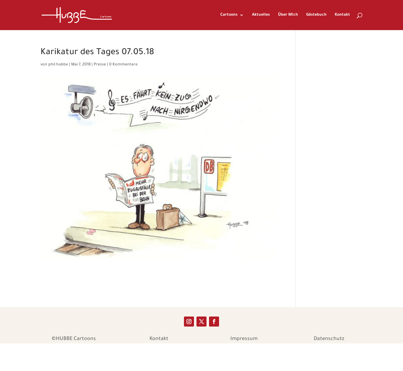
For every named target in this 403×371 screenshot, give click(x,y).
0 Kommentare (123, 65)
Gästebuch (316, 15)
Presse (100, 65)
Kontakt (342, 15)
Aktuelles (261, 15)
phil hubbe (58, 65)
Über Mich (288, 15)
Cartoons (229, 15)
